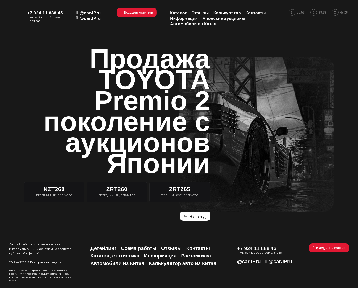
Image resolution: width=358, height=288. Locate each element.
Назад (198, 216)
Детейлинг (103, 248)
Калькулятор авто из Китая (182, 263)
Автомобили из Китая (117, 263)
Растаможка (196, 256)
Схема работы (139, 248)
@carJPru (90, 12)
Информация (160, 256)
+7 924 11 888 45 (45, 12)
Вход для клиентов (329, 248)
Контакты (198, 248)
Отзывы (171, 248)
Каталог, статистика (115, 256)
